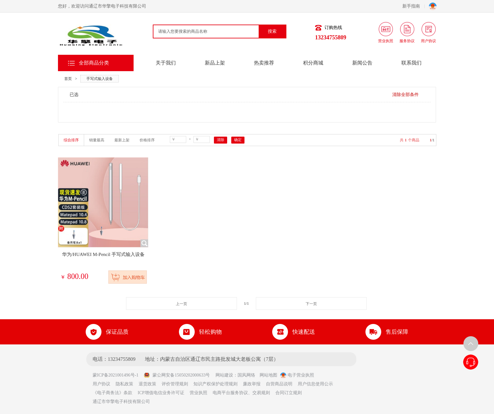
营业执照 (198, 392)
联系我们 (411, 62)
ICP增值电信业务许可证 (161, 392)
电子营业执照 (297, 375)
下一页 (311, 304)
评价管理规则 (175, 384)
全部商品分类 (94, 62)
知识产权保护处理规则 (215, 384)
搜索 (272, 31)
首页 (68, 79)
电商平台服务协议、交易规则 (241, 392)
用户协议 (101, 384)
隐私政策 (124, 384)
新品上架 (215, 62)
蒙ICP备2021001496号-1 (118, 375)
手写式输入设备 (99, 79)
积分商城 (313, 62)
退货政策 (147, 384)
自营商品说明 (279, 384)
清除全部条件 (405, 94)
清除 (220, 140)
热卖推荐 (264, 62)
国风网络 (246, 375)
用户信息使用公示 (315, 384)
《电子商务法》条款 (112, 392)
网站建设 (224, 375)
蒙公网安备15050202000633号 (177, 375)
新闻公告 (362, 62)
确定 (238, 140)
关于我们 (166, 62)
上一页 (181, 304)
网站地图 (268, 375)
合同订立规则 (288, 392)
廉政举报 (252, 384)
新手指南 (413, 6)
